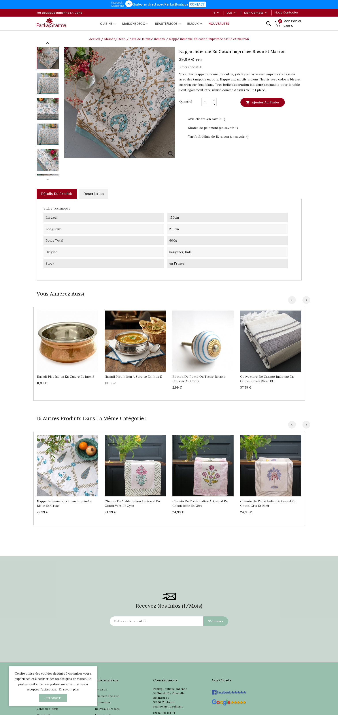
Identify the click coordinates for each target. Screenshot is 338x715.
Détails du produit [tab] (56, 194)
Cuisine (108, 23)
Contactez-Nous (48, 708)
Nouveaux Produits (107, 708)
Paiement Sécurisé (107, 696)
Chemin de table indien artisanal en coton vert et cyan (132, 503)
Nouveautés (218, 23)
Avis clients (221, 680)
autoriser (52, 698)
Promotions (103, 702)
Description (93, 194)
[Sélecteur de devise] (235, 12)
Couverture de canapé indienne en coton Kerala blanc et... (267, 379)
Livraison (101, 689)
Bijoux (195, 23)
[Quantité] (206, 102)
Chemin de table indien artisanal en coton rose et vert (200, 503)
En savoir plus (69, 689)
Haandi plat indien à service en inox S (133, 377)
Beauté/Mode (168, 23)
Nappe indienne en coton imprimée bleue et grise (64, 503)
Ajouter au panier (262, 102)
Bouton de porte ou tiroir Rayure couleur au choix (198, 379)
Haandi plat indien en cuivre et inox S (65, 377)
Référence (187, 67)
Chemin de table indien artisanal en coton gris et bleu (268, 503)
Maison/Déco (135, 23)
